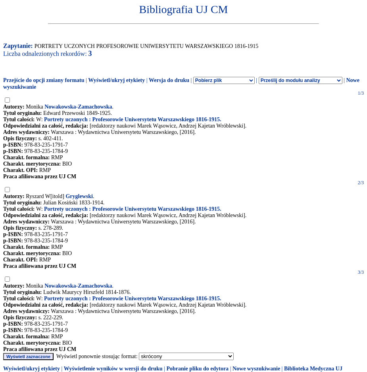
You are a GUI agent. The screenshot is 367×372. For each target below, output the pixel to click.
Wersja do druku (169, 80)
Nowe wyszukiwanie (256, 369)
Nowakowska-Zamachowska (78, 107)
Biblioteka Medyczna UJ (313, 369)
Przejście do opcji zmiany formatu (44, 80)
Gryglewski (78, 196)
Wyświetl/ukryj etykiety (116, 80)
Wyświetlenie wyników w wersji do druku (113, 369)
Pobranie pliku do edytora (197, 369)
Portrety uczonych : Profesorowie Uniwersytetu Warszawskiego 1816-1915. (132, 119)
